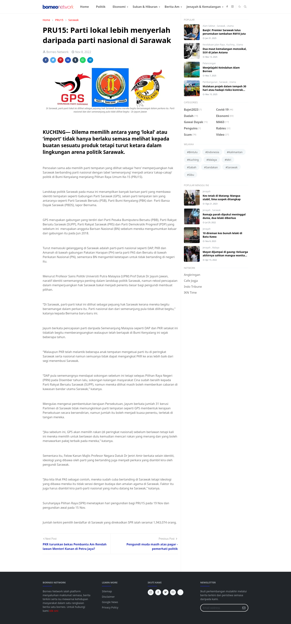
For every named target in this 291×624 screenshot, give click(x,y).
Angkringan (192, 275)
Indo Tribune (193, 287)
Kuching (230, 44)
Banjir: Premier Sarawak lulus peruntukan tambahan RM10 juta (224, 31)
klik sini (53, 611)
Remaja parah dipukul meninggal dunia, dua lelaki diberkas (224, 216)
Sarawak (221, 25)
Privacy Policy (110, 607)
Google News (110, 602)
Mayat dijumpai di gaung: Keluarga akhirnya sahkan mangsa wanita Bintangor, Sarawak (225, 255)
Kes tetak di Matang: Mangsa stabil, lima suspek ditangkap (222, 197)
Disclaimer (108, 596)
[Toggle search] (245, 6)
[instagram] (232, 6)
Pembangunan (210, 82)
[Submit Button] (244, 607)
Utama (230, 25)
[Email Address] (220, 607)
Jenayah (206, 191)
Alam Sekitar (209, 25)
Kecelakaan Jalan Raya (214, 44)
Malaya (215, 247)
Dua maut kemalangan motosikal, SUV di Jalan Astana (225, 50)
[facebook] (227, 6)
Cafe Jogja (191, 281)
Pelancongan (209, 63)
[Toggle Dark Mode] (239, 7)
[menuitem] (84, 6)
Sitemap (107, 591)
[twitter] (166, 592)
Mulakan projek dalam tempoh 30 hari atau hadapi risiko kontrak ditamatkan (224, 90)
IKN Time (190, 292)
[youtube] (173, 592)
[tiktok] (180, 592)
